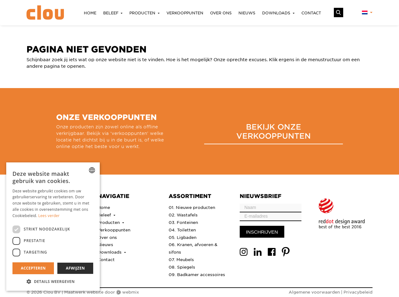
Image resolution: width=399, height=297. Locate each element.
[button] (53, 281)
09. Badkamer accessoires (197, 274)
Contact (311, 12)
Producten (142, 12)
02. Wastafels (183, 214)
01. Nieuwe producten (192, 207)
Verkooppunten (184, 12)
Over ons (221, 12)
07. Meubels (181, 259)
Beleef (111, 12)
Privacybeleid (358, 292)
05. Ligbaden (182, 237)
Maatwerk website (83, 292)
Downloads (276, 12)
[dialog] (53, 226)
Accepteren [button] (33, 268)
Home (90, 12)
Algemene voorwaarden (314, 292)
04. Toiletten (182, 229)
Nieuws (246, 12)
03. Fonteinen (183, 222)
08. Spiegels (182, 267)
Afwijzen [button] (75, 268)
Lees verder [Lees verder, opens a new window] (49, 215)
